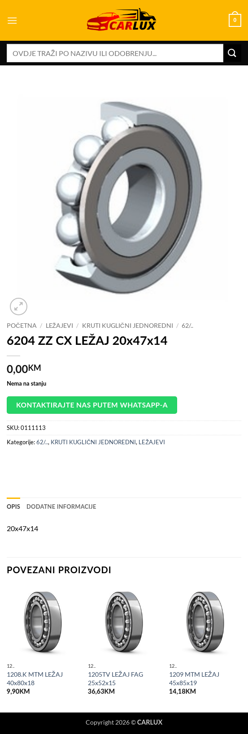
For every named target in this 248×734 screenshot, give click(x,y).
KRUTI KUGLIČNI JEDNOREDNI (127, 325)
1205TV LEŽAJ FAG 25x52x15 (115, 678)
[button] (12, 20)
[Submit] (232, 53)
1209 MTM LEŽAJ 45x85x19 (194, 678)
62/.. (187, 325)
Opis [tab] (13, 506)
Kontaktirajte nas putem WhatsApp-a (92, 405)
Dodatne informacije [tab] (61, 506)
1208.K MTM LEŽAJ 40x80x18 (35, 678)
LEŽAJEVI (59, 325)
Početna (22, 325)
